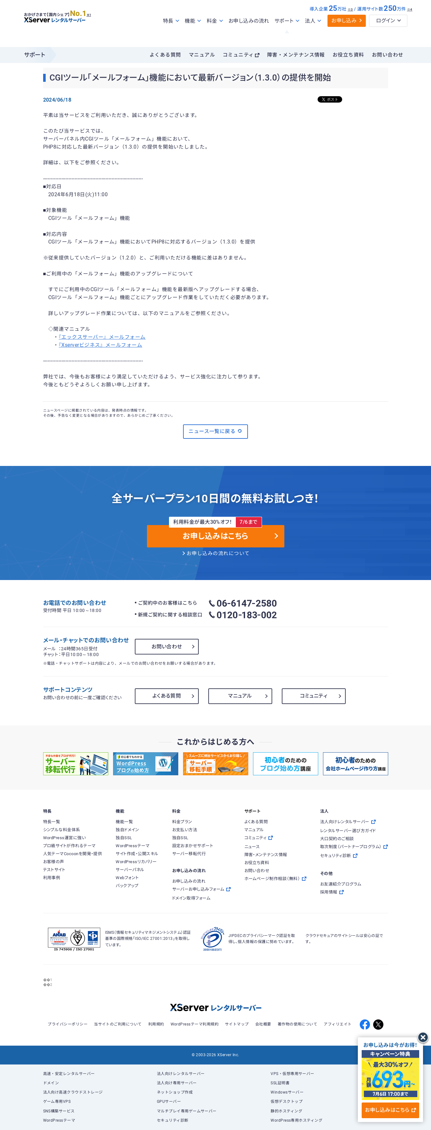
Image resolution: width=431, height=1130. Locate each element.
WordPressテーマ (59, 1120)
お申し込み (344, 34)
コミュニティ (238, 55)
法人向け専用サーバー (177, 1083)
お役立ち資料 (348, 55)
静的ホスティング (286, 1111)
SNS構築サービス (59, 1111)
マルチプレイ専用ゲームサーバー (187, 1111)
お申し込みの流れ (248, 35)
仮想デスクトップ (287, 1101)
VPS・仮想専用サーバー (292, 1074)
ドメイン (51, 1083)
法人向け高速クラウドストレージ (73, 1092)
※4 (409, 23)
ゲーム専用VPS (57, 1101)
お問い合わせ (388, 55)
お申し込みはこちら (390, 1110)
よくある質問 (165, 55)
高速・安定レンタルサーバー (69, 1074)
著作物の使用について (298, 1024)
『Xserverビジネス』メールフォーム (100, 345)
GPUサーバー (169, 1101)
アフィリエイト (337, 1024)
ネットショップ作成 (175, 1092)
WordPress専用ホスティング (296, 1120)
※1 (96, 25)
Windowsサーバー (287, 1092)
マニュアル (202, 55)
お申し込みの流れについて (218, 553)
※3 (350, 23)
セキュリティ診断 (173, 1120)
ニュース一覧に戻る (215, 431)
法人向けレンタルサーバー (181, 1074)
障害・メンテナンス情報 (296, 55)
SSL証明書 (280, 1083)
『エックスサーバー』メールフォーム (102, 337)
